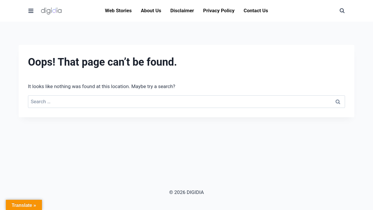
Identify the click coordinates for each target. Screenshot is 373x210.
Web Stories (118, 10)
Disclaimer (182, 10)
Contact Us (256, 10)
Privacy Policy (219, 10)
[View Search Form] (342, 11)
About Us (151, 10)
